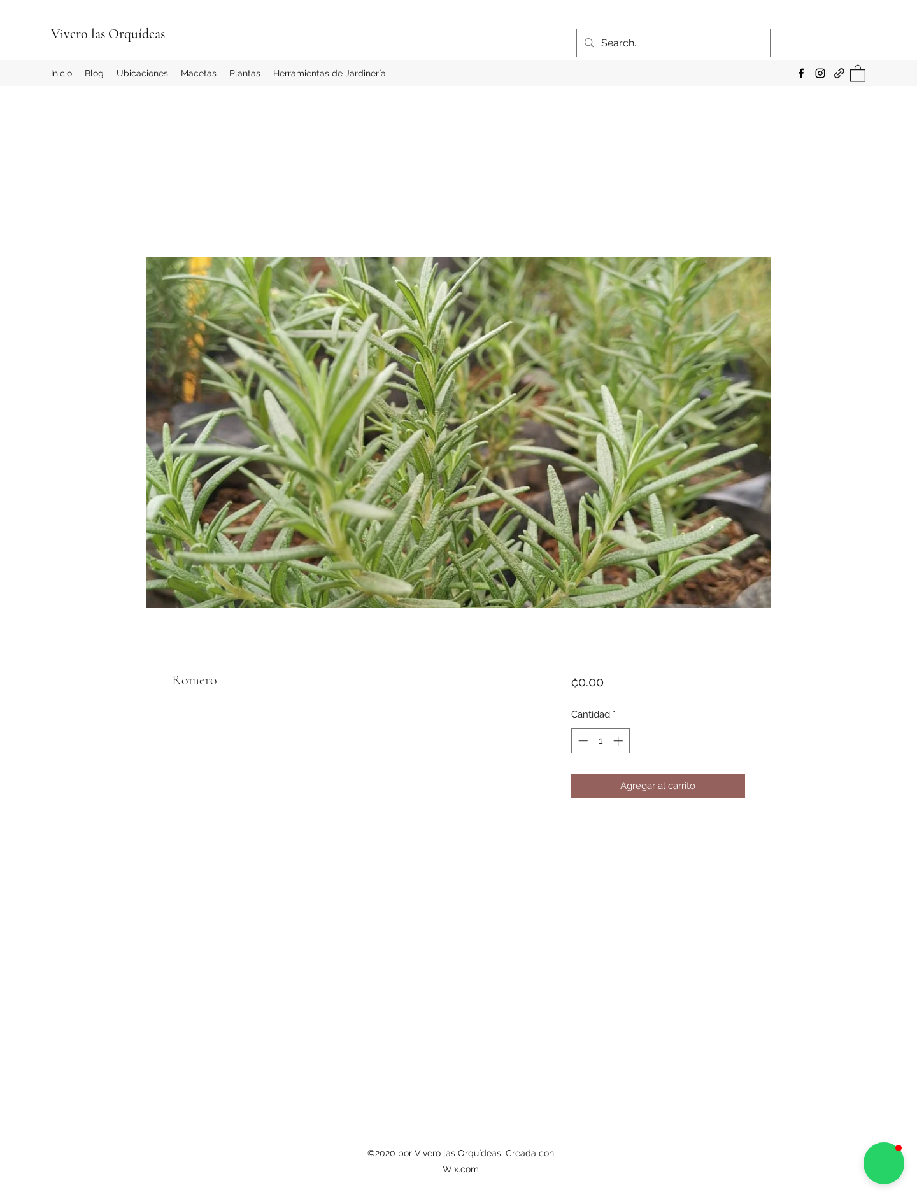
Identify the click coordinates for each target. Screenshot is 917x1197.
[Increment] (619, 741)
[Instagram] (820, 73)
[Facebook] (801, 73)
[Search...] (672, 43)
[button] (857, 73)
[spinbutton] (600, 741)
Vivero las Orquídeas (108, 33)
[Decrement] (581, 741)
